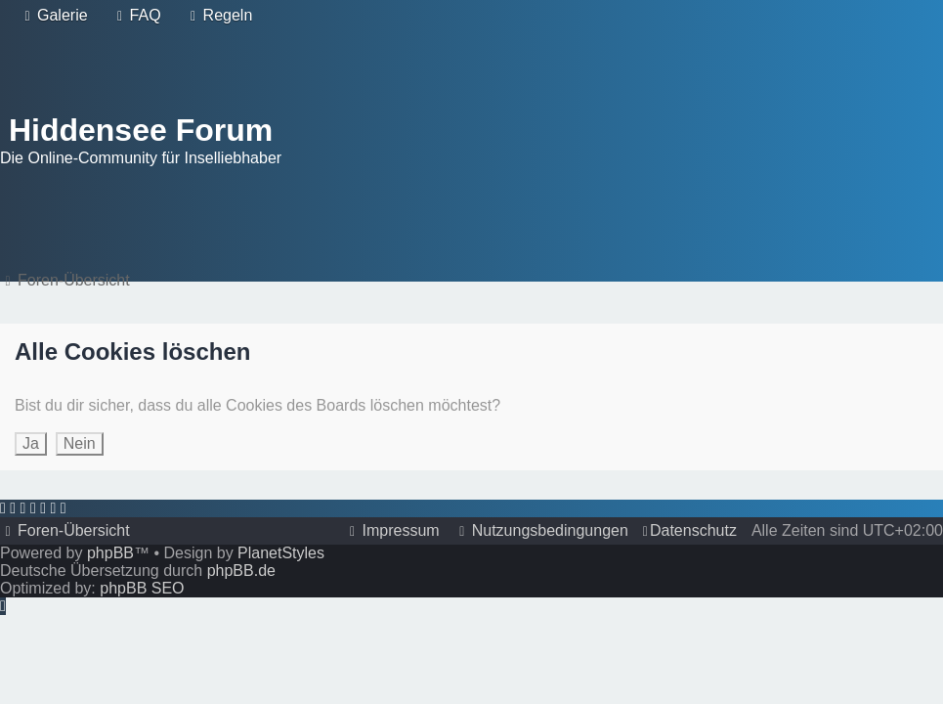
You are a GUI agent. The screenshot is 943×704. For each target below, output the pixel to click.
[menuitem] (54, 15)
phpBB (110, 553)
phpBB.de (241, 570)
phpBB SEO (142, 588)
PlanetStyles (280, 553)
